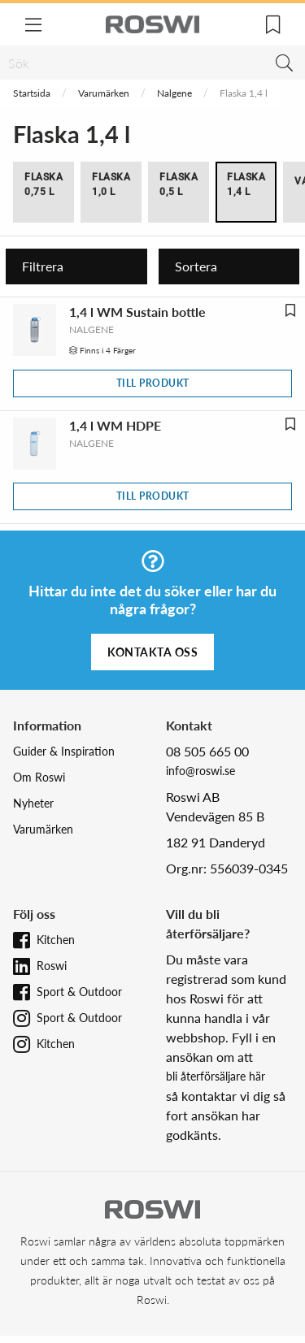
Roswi (52, 966)
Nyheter (33, 803)
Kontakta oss (152, 652)
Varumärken (103, 93)
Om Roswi (39, 777)
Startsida (31, 93)
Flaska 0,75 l (43, 184)
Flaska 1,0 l (111, 184)
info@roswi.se (200, 771)
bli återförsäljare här (215, 1076)
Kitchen (56, 940)
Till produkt (153, 383)
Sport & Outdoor (79, 992)
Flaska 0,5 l (178, 184)
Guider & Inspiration (64, 751)
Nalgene (174, 93)
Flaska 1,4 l (246, 184)
